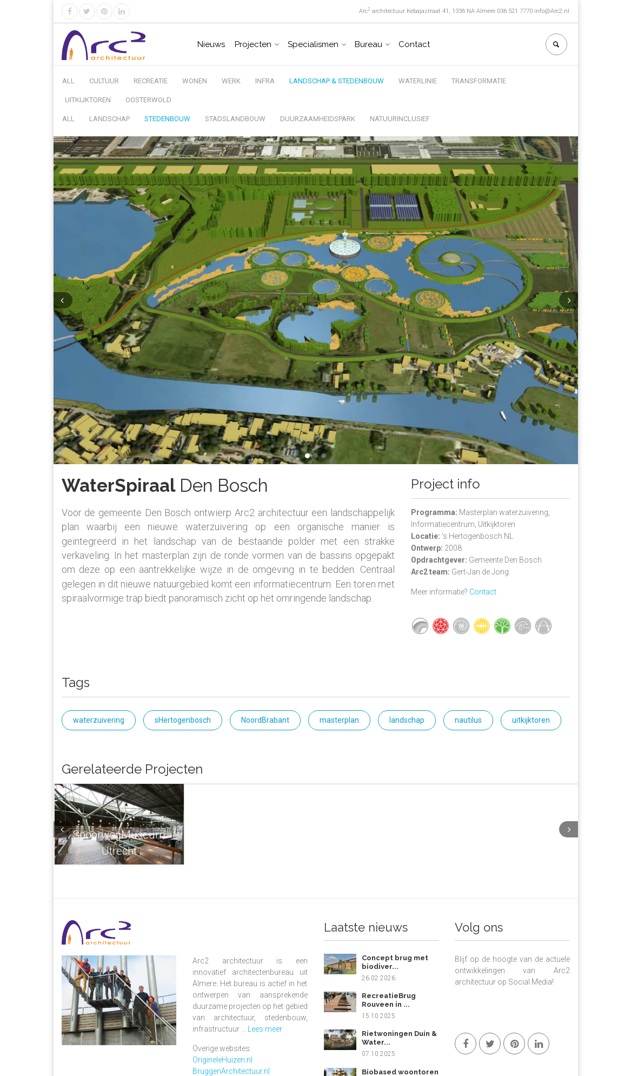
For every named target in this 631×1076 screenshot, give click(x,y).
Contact (414, 44)
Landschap (109, 119)
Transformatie (478, 81)
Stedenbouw (167, 119)
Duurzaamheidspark (317, 119)
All (68, 81)
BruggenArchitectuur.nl (231, 1071)
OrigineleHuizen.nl (222, 1059)
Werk (231, 81)
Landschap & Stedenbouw (336, 81)
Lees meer (265, 1029)
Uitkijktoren (88, 100)
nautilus (468, 720)
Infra (265, 81)
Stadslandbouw (235, 119)
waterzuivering (98, 720)
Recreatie (151, 81)
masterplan (339, 720)
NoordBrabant (265, 720)
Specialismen (313, 44)
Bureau (368, 44)
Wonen (194, 81)
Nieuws (211, 44)
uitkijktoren (531, 720)
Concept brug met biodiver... (395, 962)
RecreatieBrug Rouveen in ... (389, 1000)
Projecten (253, 44)
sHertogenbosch (183, 720)
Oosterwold (148, 100)
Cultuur (104, 81)
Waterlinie (417, 81)
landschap (406, 720)
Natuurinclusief (400, 119)
